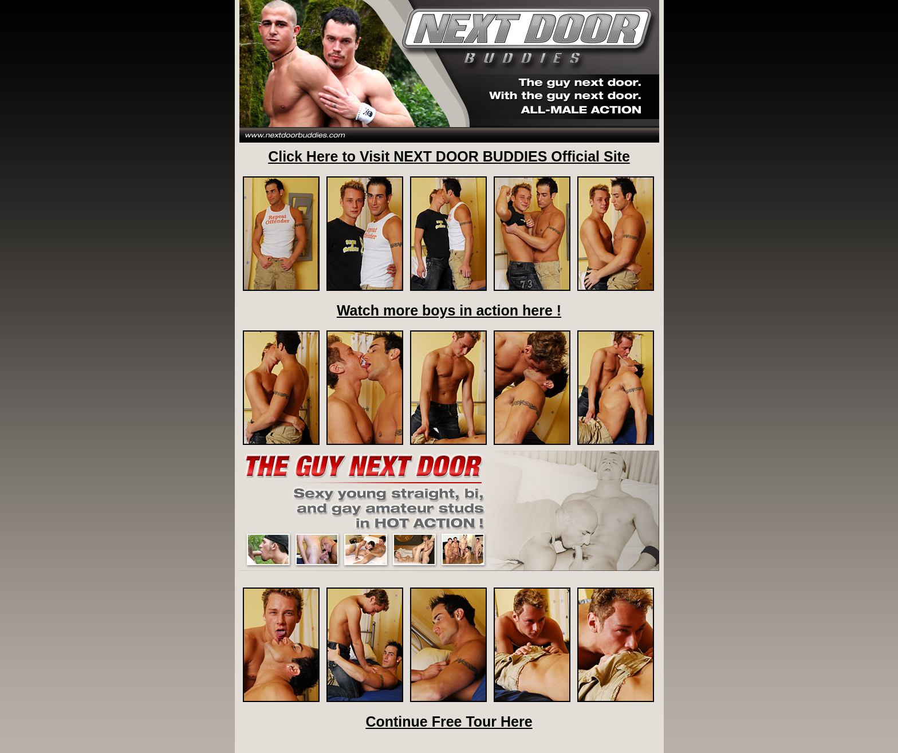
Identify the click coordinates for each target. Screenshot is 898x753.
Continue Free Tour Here (448, 721)
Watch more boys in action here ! (449, 310)
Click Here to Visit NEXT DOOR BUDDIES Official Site (449, 156)
